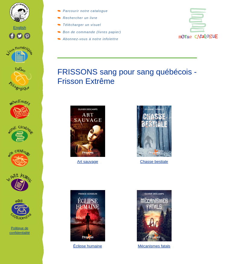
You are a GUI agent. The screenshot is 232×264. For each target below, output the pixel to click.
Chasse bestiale (154, 161)
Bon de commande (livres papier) (92, 32)
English (19, 27)
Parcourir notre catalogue (85, 11)
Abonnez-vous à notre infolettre (90, 39)
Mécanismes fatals (154, 246)
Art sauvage (87, 161)
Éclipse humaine (87, 246)
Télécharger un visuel (82, 25)
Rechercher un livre (80, 18)
